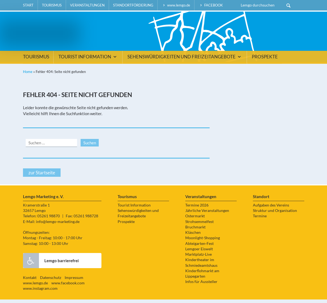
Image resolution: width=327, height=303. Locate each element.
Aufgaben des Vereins (271, 209)
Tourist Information (88, 60)
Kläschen (193, 236)
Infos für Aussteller (201, 285)
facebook (211, 5)
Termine (260, 220)
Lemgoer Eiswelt (199, 252)
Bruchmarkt (195, 230)
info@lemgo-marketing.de (58, 225)
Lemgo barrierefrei (51, 264)
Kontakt (30, 281)
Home (27, 75)
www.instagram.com (40, 292)
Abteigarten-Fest (199, 247)
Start (28, 5)
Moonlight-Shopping (202, 241)
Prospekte (265, 60)
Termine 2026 (197, 209)
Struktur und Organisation (275, 214)
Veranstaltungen (87, 5)
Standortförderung (133, 5)
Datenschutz (50, 281)
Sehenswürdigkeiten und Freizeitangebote (185, 60)
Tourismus (52, 5)
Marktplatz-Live (198, 258)
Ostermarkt (195, 220)
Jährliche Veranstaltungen (207, 214)
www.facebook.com (68, 287)
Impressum (74, 281)
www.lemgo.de (176, 5)
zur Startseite (41, 176)
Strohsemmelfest (199, 225)
